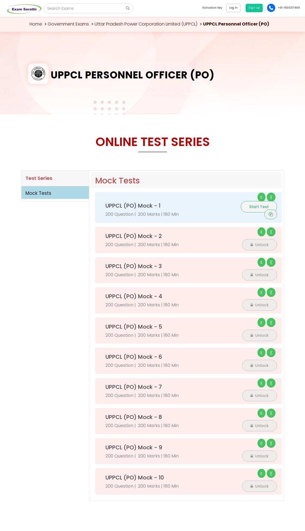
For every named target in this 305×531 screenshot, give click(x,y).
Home (36, 24)
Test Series (38, 178)
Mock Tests (38, 193)
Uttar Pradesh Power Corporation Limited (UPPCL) (146, 24)
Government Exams (68, 24)
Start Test (259, 206)
